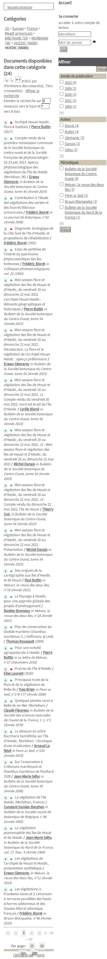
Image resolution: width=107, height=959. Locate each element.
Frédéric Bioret (37, 212)
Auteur (65, 119)
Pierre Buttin (41, 126)
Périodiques (69, 162)
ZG (7, 28)
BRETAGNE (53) (16, 38)
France (32, 28)
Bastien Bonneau (17, 610)
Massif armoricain (19, 33)
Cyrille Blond (29, 409)
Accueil (65, 2)
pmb (41, 955)
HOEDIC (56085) (26, 43)
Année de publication (76, 76)
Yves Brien (27, 689)
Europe (18, 28)
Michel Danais (24, 464)
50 (42, 946)
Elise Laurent (13, 673)
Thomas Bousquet (20, 641)
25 (32, 946)
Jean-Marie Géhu (27, 776)
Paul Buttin (33, 580)
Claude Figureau (16, 710)
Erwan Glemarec (16, 364)
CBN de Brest (23, 955)
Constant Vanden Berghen (24, 807)
